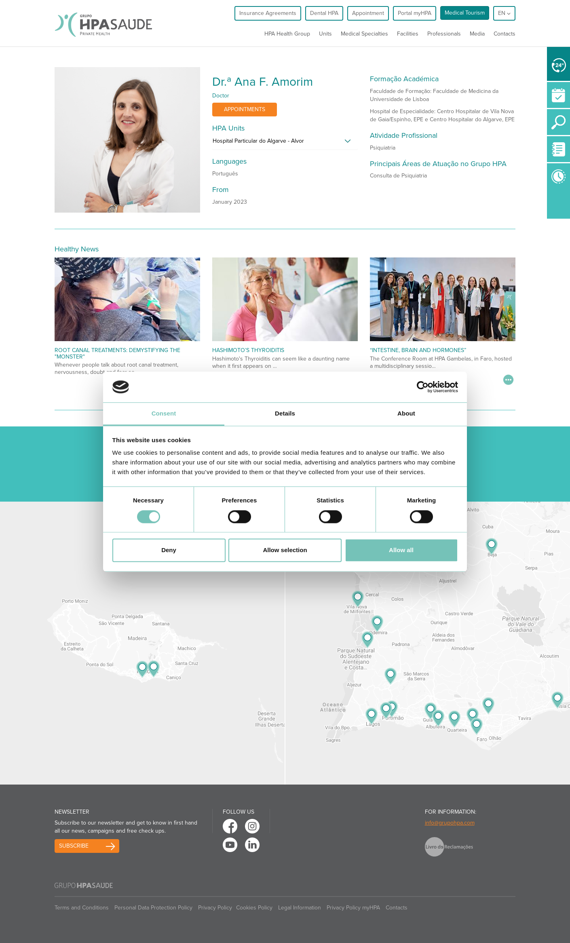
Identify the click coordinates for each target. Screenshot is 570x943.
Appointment (368, 13)
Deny (168, 550)
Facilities (407, 33)
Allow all (401, 550)
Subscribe (74, 845)
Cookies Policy (254, 907)
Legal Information (299, 907)
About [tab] (406, 413)
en (504, 13)
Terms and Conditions (82, 907)
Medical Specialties (364, 33)
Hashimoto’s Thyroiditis (248, 350)
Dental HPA (324, 13)
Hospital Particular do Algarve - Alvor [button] (258, 140)
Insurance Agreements (267, 13)
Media (477, 33)
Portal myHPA (414, 13)
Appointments (244, 109)
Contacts (504, 33)
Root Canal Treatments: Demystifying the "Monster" (117, 353)
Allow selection (285, 550)
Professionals (444, 33)
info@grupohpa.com (450, 822)
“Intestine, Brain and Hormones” (418, 350)
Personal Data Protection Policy (153, 907)
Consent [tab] (164, 413)
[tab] (285, 143)
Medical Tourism (465, 12)
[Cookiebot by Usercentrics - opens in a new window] (422, 387)
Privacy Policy (215, 907)
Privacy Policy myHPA (353, 907)
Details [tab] (285, 413)
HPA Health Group (287, 33)
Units (325, 33)
